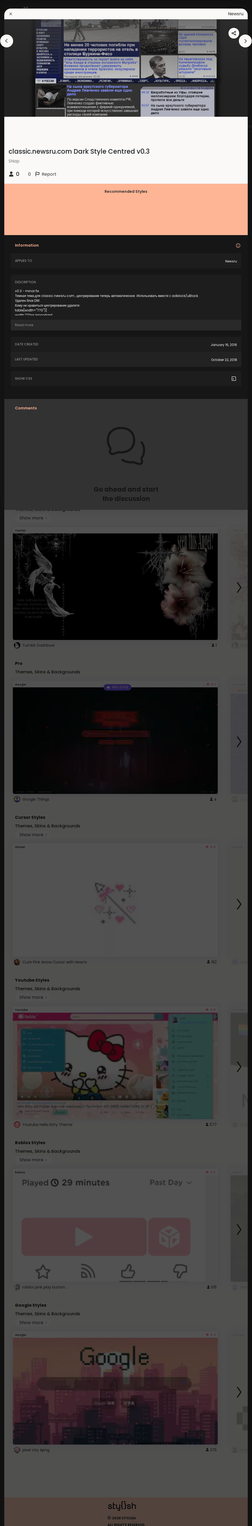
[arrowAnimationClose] (6, 41)
